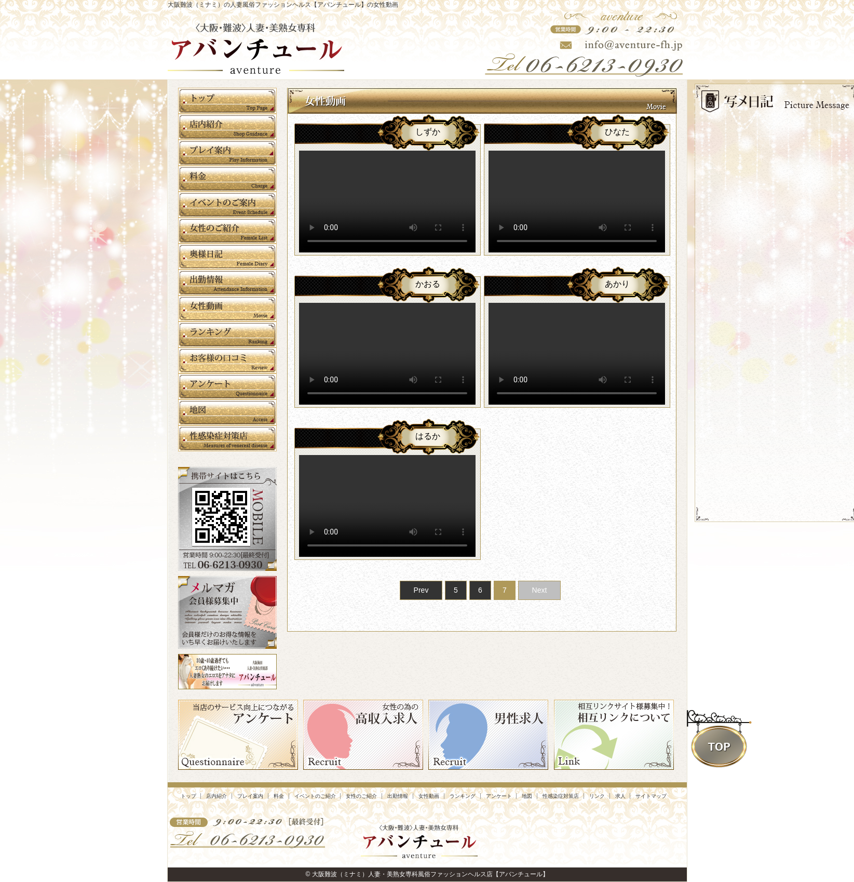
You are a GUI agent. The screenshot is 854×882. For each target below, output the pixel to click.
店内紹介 (216, 796)
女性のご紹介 (361, 796)
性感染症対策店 (561, 796)
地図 (527, 796)
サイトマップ (651, 796)
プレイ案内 (250, 796)
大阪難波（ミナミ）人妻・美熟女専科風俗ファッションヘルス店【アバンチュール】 (430, 874)
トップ (188, 796)
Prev (421, 590)
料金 (279, 796)
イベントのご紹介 (315, 796)
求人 (620, 796)
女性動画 (428, 796)
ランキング (463, 796)
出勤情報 (397, 796)
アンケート (499, 796)
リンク (597, 796)
